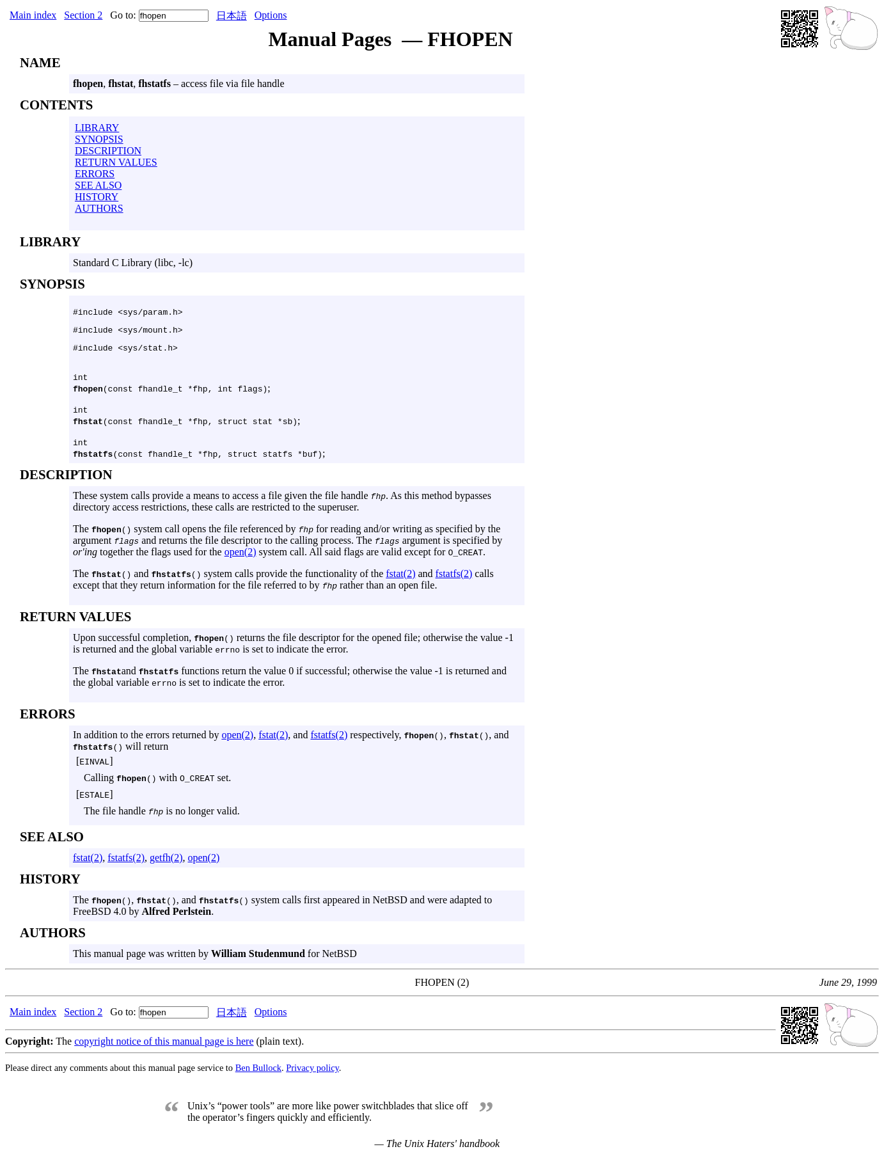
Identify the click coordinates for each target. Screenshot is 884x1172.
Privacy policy (312, 1079)
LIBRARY (97, 127)
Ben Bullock (258, 1079)
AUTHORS (99, 208)
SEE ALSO (98, 185)
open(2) (241, 563)
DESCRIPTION (108, 150)
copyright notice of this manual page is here (163, 1052)
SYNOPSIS (99, 139)
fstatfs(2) (454, 585)
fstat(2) (400, 585)
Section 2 (83, 15)
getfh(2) (166, 869)
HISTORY (96, 196)
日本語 (231, 15)
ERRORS (94, 173)
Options (271, 15)
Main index (33, 15)
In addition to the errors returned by (147, 746)
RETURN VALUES (116, 162)
